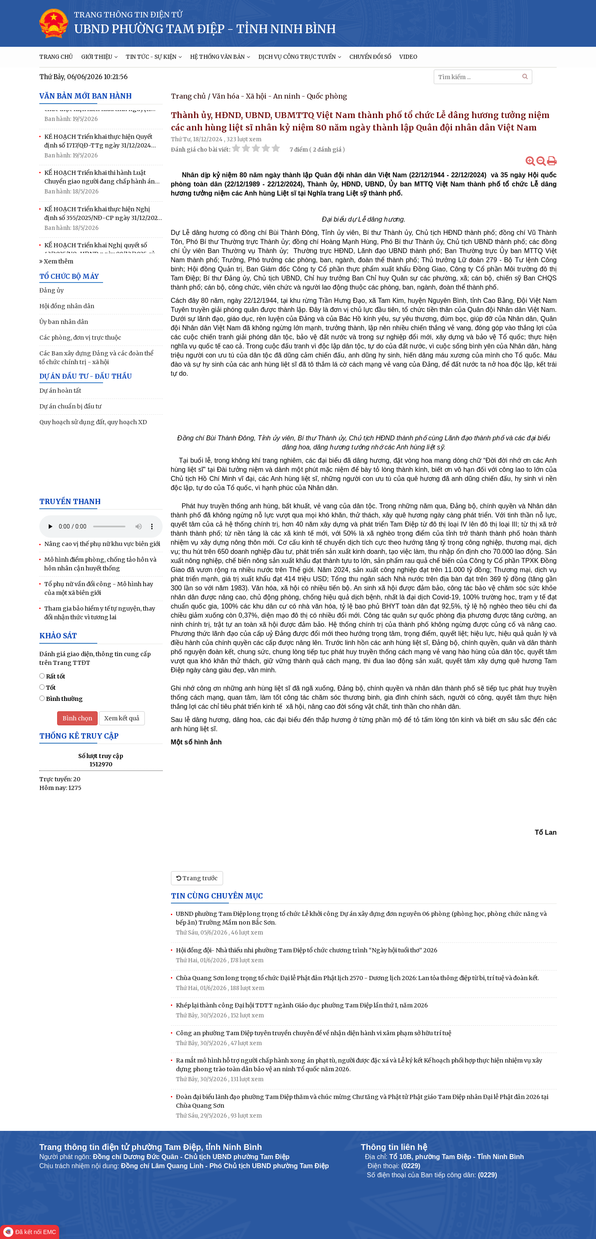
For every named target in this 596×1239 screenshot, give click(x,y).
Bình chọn (77, 718)
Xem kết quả (121, 718)
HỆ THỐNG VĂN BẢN (220, 56)
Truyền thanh (70, 501)
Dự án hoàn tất (60, 390)
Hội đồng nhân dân (66, 306)
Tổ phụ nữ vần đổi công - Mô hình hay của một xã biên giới (98, 588)
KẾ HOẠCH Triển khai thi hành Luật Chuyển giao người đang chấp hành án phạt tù (99, 180)
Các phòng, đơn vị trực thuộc (80, 337)
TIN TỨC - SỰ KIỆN (154, 56)
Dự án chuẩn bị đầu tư (70, 406)
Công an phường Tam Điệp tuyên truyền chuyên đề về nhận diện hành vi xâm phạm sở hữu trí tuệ (313, 1033)
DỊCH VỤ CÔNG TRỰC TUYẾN (299, 56)
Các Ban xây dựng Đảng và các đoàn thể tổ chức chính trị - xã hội (96, 358)
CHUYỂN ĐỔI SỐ (370, 56)
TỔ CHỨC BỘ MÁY (69, 276)
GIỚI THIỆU (99, 56)
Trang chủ (188, 96)
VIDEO (408, 56)
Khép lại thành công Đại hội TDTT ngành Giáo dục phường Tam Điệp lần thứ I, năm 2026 (302, 1005)
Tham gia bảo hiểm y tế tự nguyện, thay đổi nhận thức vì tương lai (99, 613)
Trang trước (197, 878)
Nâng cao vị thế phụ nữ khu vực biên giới (102, 544)
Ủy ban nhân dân (63, 322)
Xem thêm (56, 261)
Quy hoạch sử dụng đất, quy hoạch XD (93, 422)
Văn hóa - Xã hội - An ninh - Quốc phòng (279, 96)
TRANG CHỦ (56, 56)
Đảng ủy (51, 290)
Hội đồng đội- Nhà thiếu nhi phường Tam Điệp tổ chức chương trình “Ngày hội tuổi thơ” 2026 (306, 950)
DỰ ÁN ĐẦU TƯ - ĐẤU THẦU (85, 376)
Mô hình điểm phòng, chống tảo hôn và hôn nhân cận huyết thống (100, 564)
